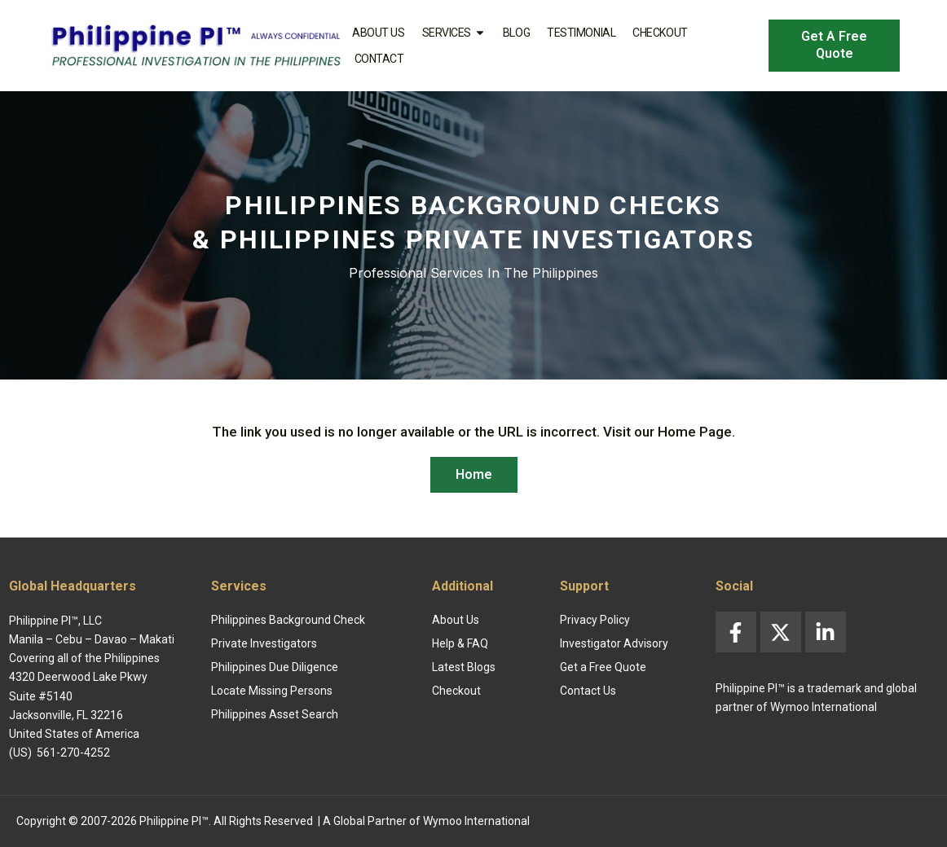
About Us (378, 32)
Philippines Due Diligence (274, 667)
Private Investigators (264, 643)
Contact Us (588, 690)
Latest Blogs (464, 667)
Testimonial (581, 32)
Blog (516, 32)
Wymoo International (476, 820)
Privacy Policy (595, 619)
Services (454, 33)
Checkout (659, 32)
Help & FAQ (460, 643)
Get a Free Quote (603, 667)
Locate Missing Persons (272, 690)
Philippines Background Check (288, 619)
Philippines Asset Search (274, 714)
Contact (379, 58)
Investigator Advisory (614, 643)
